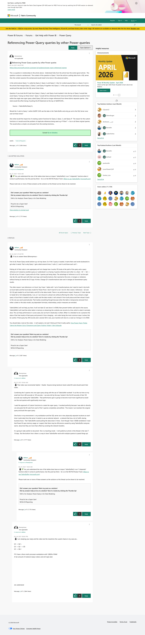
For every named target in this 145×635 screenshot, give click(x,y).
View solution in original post (19, 210)
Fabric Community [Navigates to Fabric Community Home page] (28, 15)
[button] (73, 48)
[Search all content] (113, 25)
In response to (17, 169)
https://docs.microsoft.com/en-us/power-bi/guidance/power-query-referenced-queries (38, 68)
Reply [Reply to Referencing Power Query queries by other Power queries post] (86, 145)
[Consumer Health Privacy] (33, 628)
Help (126, 20)
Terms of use (123, 622)
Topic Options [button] (84, 48)
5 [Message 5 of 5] (15, 216)
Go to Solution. (53, 133)
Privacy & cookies (112, 622)
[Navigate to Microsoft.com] (13, 15)
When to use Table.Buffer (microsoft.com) (77, 179)
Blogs (74, 15)
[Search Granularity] (81, 25)
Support (91, 15)
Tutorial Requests (21, 140)
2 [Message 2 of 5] (15, 355)
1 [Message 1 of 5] (15, 145)
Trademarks (133, 622)
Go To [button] (133, 20)
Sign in (120, 20)
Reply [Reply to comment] (86, 221)
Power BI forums (15, 35)
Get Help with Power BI (45, 35)
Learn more (11, 10)
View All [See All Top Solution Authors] (100, 138)
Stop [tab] (119, 95)
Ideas (57, 15)
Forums (40, 15)
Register (112, 20)
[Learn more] (103, 90)
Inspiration (49, 15)
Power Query (65, 35)
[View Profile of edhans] (17, 164)
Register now (135, 29)
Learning (82, 15)
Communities (66, 15)
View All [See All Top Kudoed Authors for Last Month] (100, 179)
